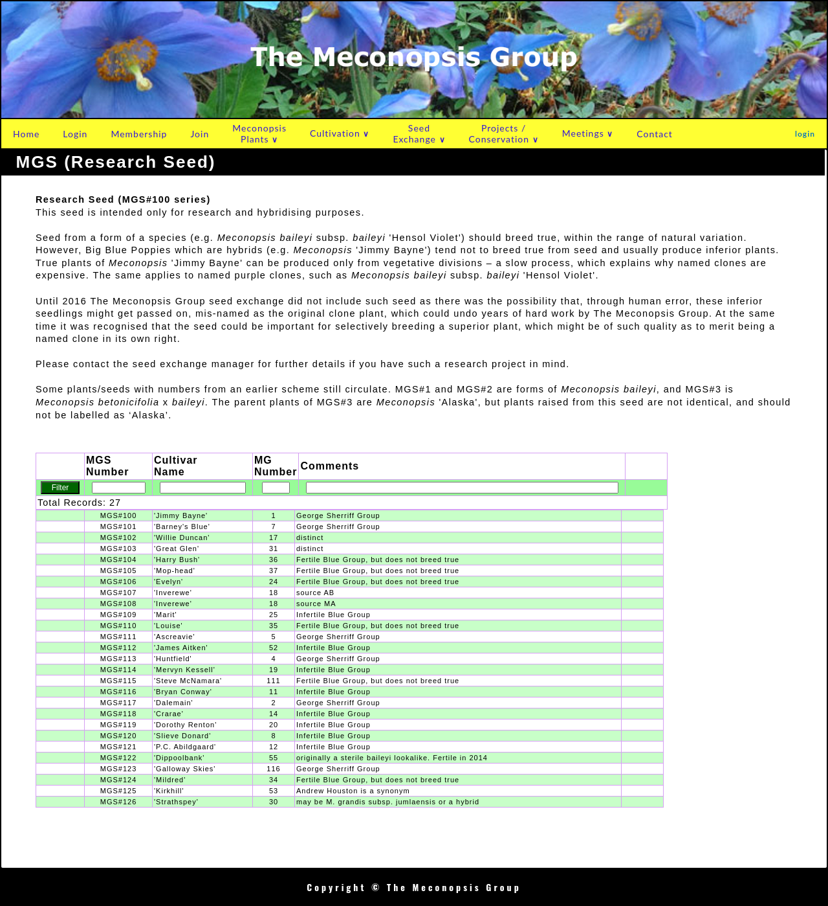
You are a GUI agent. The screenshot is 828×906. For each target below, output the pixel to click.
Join (199, 133)
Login (75, 133)
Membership (139, 133)
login (805, 134)
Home (26, 133)
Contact (655, 133)
